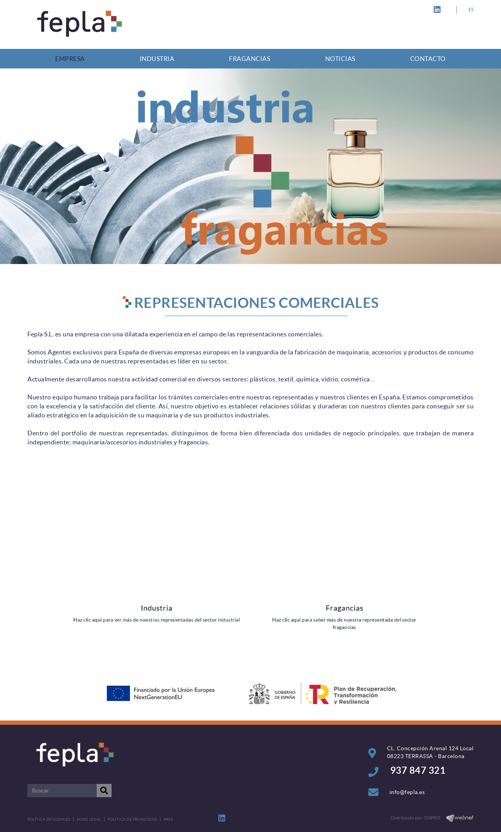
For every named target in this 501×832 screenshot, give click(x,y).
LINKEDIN (438, 10)
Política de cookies (48, 819)
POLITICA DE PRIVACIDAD (132, 819)
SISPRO (432, 817)
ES (471, 9)
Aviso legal (89, 819)
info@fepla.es (407, 792)
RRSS (168, 819)
